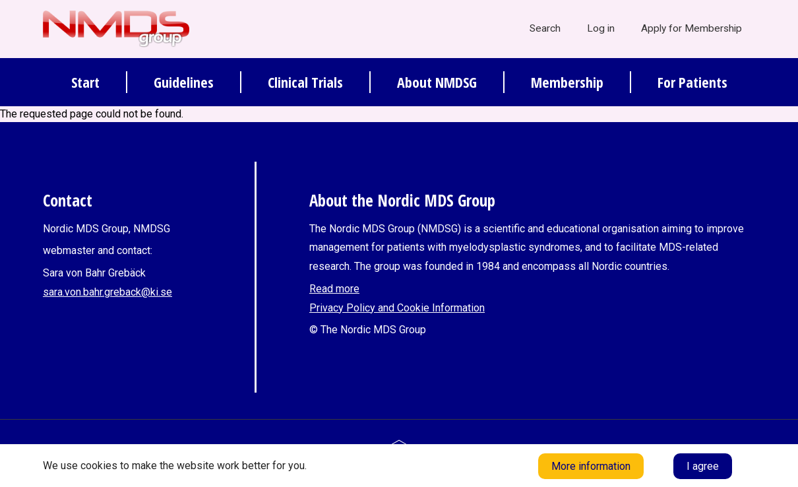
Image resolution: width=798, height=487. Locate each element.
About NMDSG (437, 82)
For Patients (692, 82)
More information (590, 466)
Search (545, 28)
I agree (703, 466)
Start (85, 82)
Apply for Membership (691, 28)
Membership (567, 82)
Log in (601, 28)
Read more (334, 288)
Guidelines (184, 82)
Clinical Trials (305, 82)
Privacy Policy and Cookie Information (397, 308)
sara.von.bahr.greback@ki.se (107, 292)
